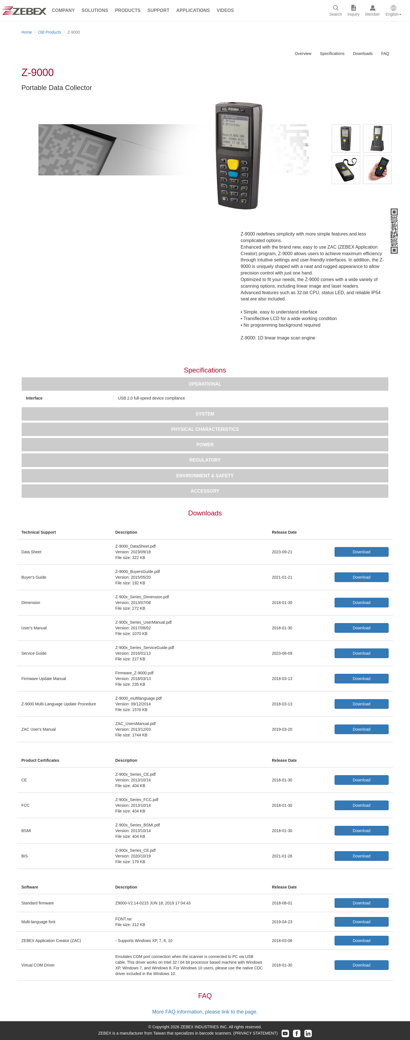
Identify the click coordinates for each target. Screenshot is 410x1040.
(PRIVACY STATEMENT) (255, 1033)
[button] (63, 10)
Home (26, 32)
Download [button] (361, 552)
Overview (303, 53)
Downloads (363, 53)
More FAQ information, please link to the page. (205, 1012)
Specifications (332, 53)
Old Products (49, 32)
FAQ (385, 53)
